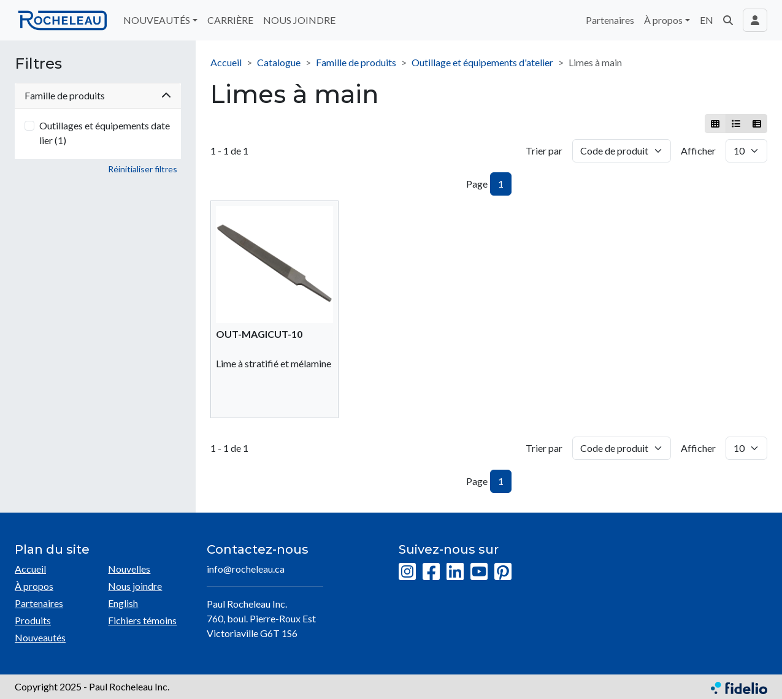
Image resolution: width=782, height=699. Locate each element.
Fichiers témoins (142, 620)
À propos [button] (663, 20)
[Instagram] (407, 572)
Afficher (698, 150)
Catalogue (279, 62)
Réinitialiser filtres (142, 169)
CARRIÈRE (230, 20)
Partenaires (610, 20)
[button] (728, 20)
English (123, 603)
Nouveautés (40, 637)
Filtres (38, 63)
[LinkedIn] (455, 572)
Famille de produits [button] (98, 95)
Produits (33, 620)
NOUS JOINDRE (299, 20)
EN (706, 20)
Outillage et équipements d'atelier (482, 62)
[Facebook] (431, 572)
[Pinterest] (503, 572)
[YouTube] (479, 572)
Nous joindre (135, 586)
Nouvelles (129, 569)
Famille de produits (356, 62)
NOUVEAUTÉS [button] (156, 20)
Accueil (226, 62)
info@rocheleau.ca (246, 569)
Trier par (544, 150)
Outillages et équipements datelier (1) (104, 133)
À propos (34, 586)
